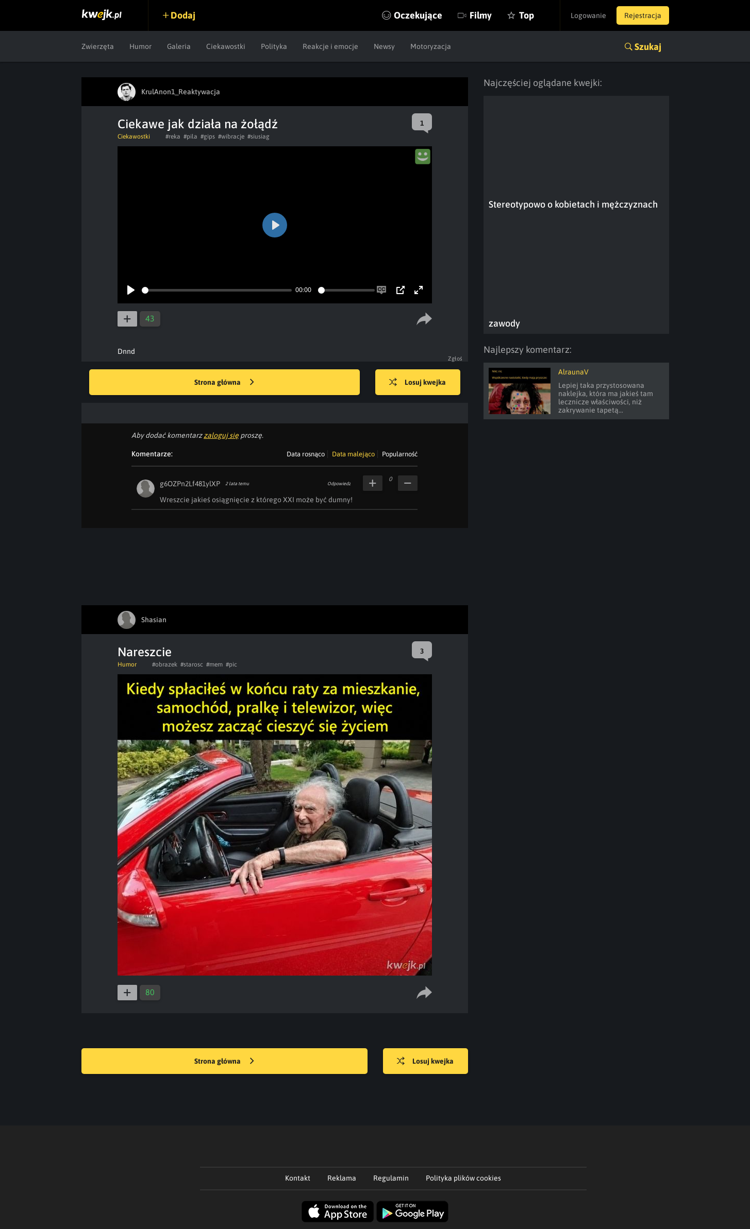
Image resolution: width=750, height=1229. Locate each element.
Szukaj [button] (648, 46)
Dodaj (183, 15)
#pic (231, 664)
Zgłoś (455, 358)
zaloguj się (221, 435)
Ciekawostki (225, 46)
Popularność (400, 454)
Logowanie (588, 15)
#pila (190, 136)
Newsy (384, 46)
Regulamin (391, 1178)
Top (526, 15)
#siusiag (258, 136)
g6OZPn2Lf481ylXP (190, 484)
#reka (172, 136)
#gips (208, 136)
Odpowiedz (339, 483)
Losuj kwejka (417, 382)
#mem (214, 664)
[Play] (131, 290)
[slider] (217, 290)
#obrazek (164, 664)
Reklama (341, 1178)
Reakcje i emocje (330, 46)
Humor (140, 46)
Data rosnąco (306, 454)
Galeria (179, 46)
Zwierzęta (97, 46)
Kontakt (297, 1178)
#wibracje (231, 136)
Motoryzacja (430, 46)
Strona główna (224, 382)
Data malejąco (353, 454)
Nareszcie (145, 652)
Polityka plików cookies (463, 1178)
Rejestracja (642, 15)
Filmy (481, 15)
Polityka (274, 46)
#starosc (191, 664)
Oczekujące (418, 15)
